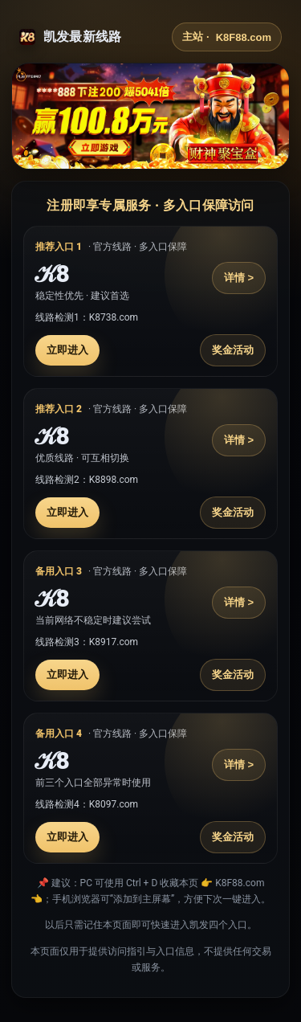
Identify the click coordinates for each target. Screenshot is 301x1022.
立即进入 (67, 350)
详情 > (239, 278)
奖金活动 (233, 350)
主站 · (226, 37)
